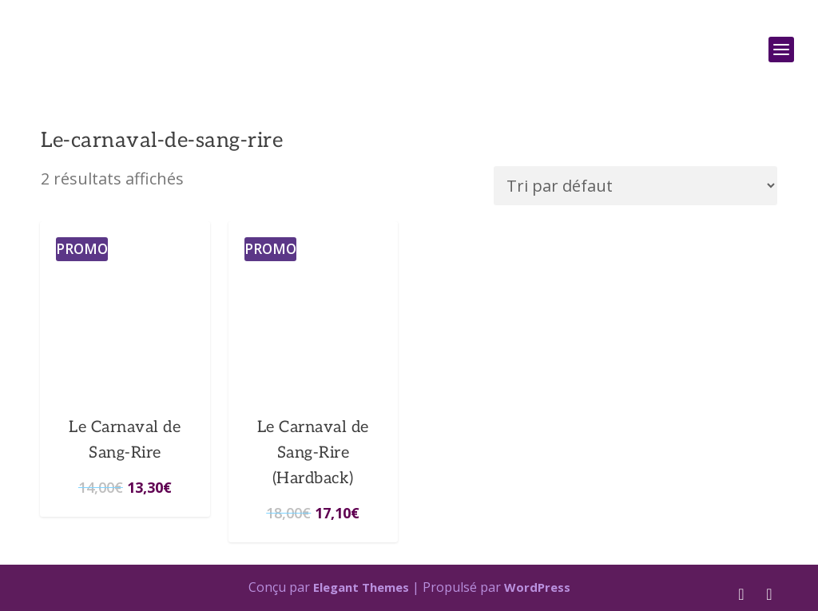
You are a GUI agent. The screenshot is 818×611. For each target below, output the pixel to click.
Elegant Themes (361, 587)
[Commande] (635, 185)
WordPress (537, 587)
